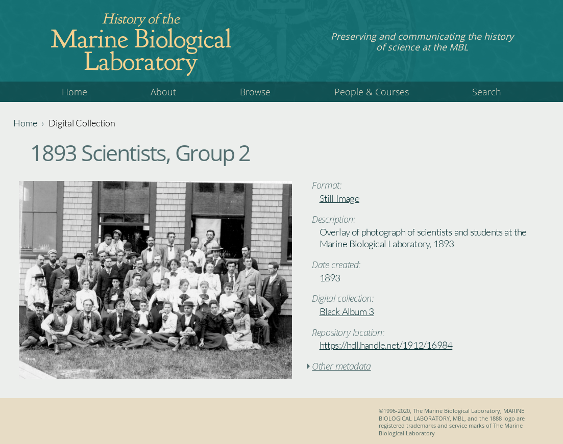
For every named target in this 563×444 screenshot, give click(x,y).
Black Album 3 (347, 311)
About (163, 92)
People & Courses (371, 92)
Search (486, 92)
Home (74, 92)
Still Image (339, 198)
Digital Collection (81, 122)
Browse (255, 92)
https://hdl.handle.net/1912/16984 (386, 345)
